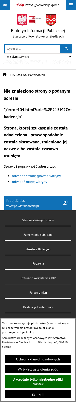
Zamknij (38, 394)
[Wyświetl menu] (71, 5)
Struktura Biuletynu (38, 249)
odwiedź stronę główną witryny (36, 175)
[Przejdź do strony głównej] (38, 27)
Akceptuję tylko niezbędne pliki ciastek (38, 381)
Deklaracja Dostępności (38, 307)
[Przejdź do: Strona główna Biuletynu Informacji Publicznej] (4, 74)
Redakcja (38, 263)
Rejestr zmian (38, 292)
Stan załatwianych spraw (38, 220)
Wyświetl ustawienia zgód (38, 369)
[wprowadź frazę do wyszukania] (32, 48)
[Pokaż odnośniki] (5, 5)
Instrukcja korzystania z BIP (38, 278)
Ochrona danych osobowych (38, 359)
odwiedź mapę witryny (29, 181)
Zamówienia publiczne (38, 235)
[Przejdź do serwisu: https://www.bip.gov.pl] (38, 5)
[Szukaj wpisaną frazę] (66, 48)
